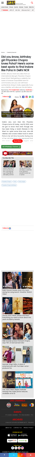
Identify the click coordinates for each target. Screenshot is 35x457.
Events (16, 7)
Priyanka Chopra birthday (9, 185)
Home (3, 52)
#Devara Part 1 (26, 10)
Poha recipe (21, 181)
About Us (8, 427)
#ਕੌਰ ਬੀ (12, 10)
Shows (11, 7)
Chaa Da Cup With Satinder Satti (16, 422)
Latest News (4, 7)
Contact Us (18, 427)
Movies (21, 7)
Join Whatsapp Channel (11, 147)
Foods (26, 7)
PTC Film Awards (24, 415)
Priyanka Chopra (6, 181)
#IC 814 (17, 10)
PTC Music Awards (11, 415)
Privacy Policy (28, 427)
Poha (14, 181)
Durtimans (29, 90)
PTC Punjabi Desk (14, 90)
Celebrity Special (11, 52)
